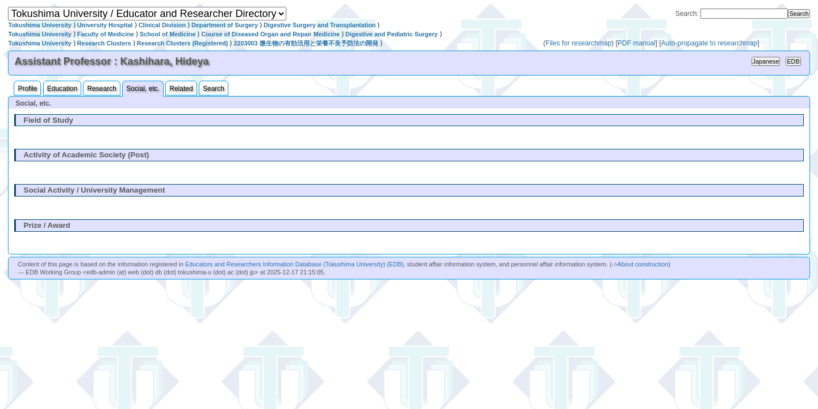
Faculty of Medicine (105, 34)
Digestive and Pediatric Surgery (391, 34)
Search (213, 89)
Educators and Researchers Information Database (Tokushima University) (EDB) (294, 264)
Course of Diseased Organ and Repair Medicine (270, 34)
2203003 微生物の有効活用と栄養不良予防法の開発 (305, 43)
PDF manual (636, 43)
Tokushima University (39, 25)
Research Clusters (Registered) (182, 43)
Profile (27, 89)
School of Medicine (167, 34)
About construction (642, 264)
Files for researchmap (578, 43)
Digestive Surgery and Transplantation (319, 25)
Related (181, 89)
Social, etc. (143, 89)
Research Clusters (104, 43)
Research (101, 89)
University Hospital (105, 25)
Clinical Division (162, 25)
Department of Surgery (224, 25)
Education (62, 89)
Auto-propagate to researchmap (709, 43)
